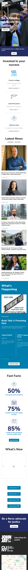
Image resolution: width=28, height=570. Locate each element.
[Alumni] (17, 142)
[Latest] (10, 142)
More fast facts (14, 440)
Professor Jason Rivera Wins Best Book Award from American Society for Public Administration (13, 223)
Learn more (14, 526)
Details (14, 53)
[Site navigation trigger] (25, 3)
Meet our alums (13, 109)
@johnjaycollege (13, 487)
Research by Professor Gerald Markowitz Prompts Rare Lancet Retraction (13, 173)
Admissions (5, 29)
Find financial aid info (13, 131)
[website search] (21, 3)
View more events (14, 363)
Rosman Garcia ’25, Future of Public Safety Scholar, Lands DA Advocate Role (13, 248)
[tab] (10, 142)
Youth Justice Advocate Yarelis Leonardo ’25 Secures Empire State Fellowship (13, 198)
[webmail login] (18, 3)
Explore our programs (13, 88)
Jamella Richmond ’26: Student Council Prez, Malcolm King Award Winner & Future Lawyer (12, 274)
